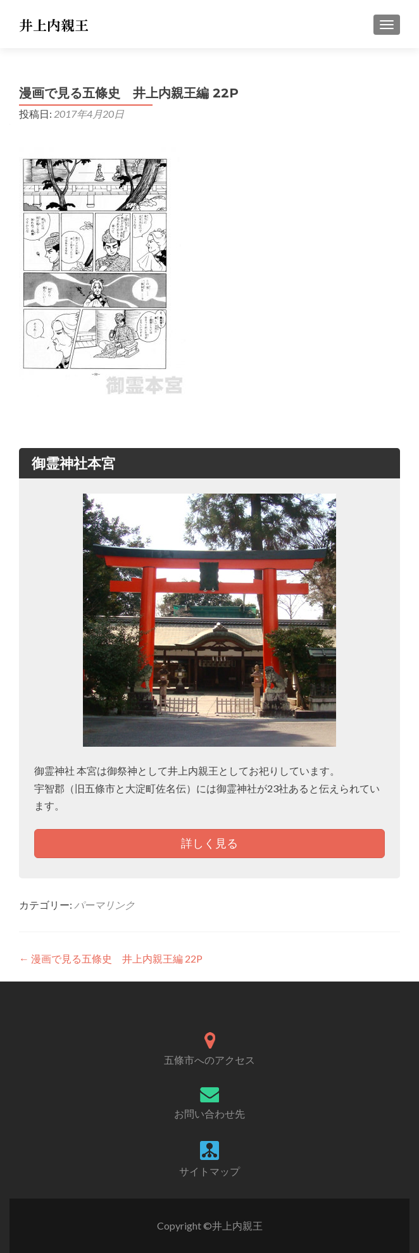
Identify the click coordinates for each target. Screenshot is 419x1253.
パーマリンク (104, 905)
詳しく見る (209, 843)
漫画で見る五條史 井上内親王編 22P (111, 958)
